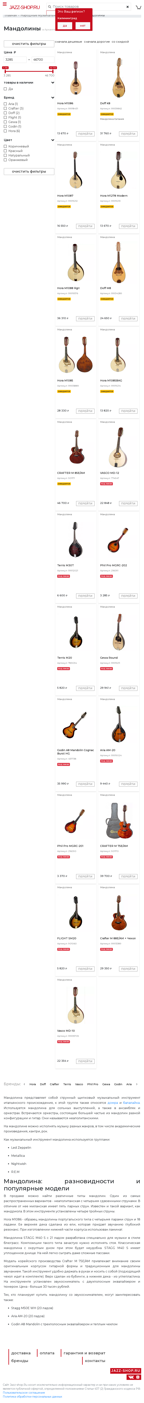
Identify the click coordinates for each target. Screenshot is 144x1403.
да (65, 25)
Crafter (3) (16, 108)
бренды (19, 1361)
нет (83, 25)
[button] (29, 82)
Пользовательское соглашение (24, 1393)
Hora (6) (14, 131)
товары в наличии (18, 82)
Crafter (54, 1085)
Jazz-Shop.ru (24, 7)
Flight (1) (14, 117)
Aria (129, 1085)
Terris (67, 1085)
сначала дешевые (68, 41)
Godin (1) (14, 126)
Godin (118, 1085)
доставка (21, 1353)
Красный (15, 151)
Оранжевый (18, 160)
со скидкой (120, 41)
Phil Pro (92, 1085)
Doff (43, 1085)
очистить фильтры (29, 44)
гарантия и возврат (84, 1353)
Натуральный (19, 155)
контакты (95, 1361)
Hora (32, 1085)
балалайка (131, 1103)
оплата (47, 1353)
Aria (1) (13, 104)
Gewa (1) (14, 122)
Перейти (85, 134)
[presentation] (24, 1085)
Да (10, 89)
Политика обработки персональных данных (32, 1397)
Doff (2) (14, 113)
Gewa (106, 1085)
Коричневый (18, 146)
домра (113, 1103)
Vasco (79, 1085)
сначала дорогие (97, 41)
